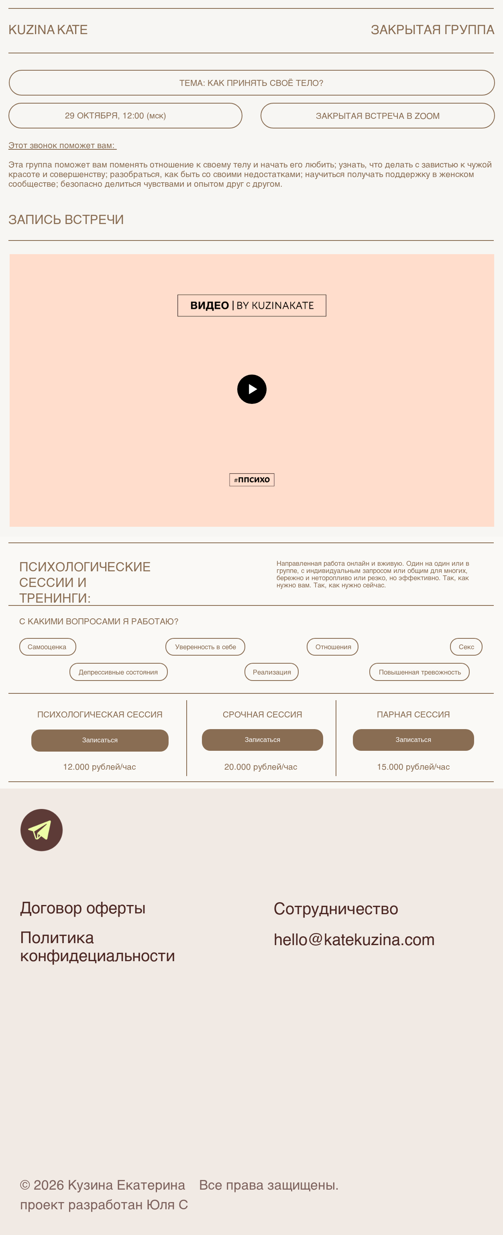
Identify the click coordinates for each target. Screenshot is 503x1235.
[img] (41, 830)
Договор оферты (83, 907)
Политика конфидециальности (97, 945)
